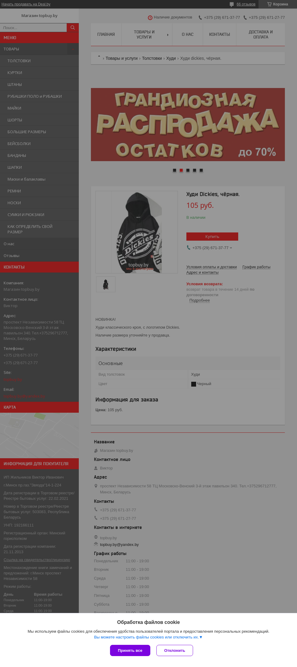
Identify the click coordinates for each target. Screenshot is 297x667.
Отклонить (174, 650)
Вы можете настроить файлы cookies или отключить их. (146, 637)
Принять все (130, 650)
